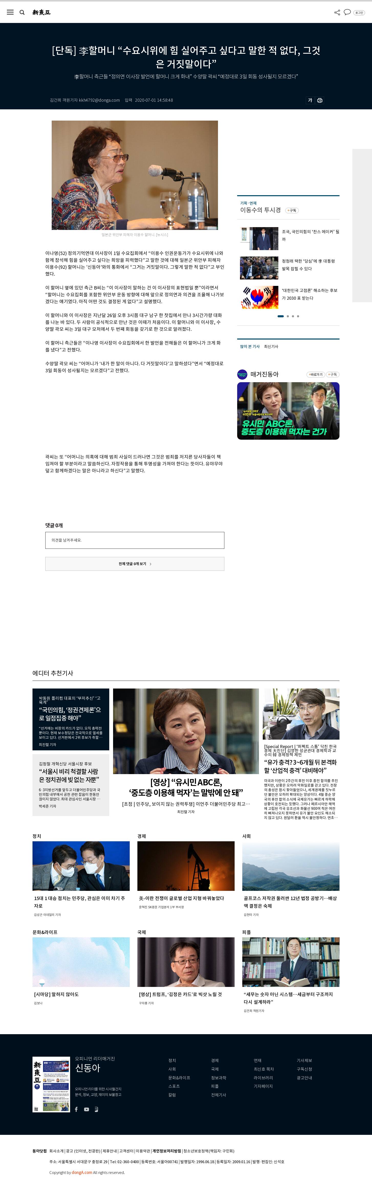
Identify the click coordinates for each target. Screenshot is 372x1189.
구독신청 (304, 1069)
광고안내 (304, 1078)
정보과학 (218, 1078)
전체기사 (218, 1095)
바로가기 (316, 374)
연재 (257, 1060)
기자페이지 (263, 1086)
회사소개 (56, 1151)
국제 (215, 1069)
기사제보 (304, 1060)
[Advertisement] (122, 413)
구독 (293, 210)
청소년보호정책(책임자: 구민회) (208, 1151)
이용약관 (143, 1151)
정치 (172, 1060)
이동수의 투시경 (260, 210)
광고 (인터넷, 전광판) (83, 1151)
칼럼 (172, 1095)
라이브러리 (263, 1078)
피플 (215, 1086)
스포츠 (174, 1086)
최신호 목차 (264, 1069)
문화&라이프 (179, 1078)
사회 (172, 1069)
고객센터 (126, 1151)
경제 (215, 1060)
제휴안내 (110, 1151)
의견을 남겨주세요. (66, 540)
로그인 (359, 13)
